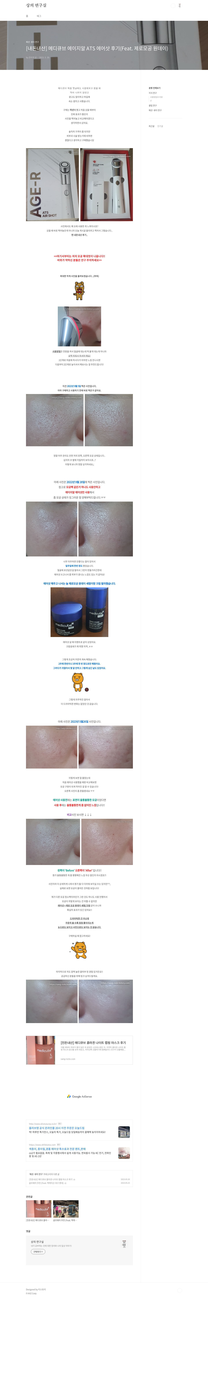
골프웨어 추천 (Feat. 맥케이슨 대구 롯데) (46, 1182)
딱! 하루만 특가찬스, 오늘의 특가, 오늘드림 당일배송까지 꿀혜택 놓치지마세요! (67, 1132)
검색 (173, 6)
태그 (39, 16)
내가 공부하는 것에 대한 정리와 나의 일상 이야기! (51, 1245)
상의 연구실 (36, 6)
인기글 (160, 126)
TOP (179, 1290)
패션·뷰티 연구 (36, 1174)
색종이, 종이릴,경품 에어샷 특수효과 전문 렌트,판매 (57, 1149)
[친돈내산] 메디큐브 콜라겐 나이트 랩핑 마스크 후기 (51, 1179)
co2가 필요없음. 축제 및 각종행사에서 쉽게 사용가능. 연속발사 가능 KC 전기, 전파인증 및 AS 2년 (70, 1154)
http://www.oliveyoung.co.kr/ (43, 1124)
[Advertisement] (79, 1096)
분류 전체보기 (154, 87)
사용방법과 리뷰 (156, 97)
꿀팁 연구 (153, 105)
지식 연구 (153, 92)
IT (151, 100)
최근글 (151, 126)
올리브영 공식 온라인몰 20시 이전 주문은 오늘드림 (56, 1128)
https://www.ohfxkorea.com (42, 1144)
